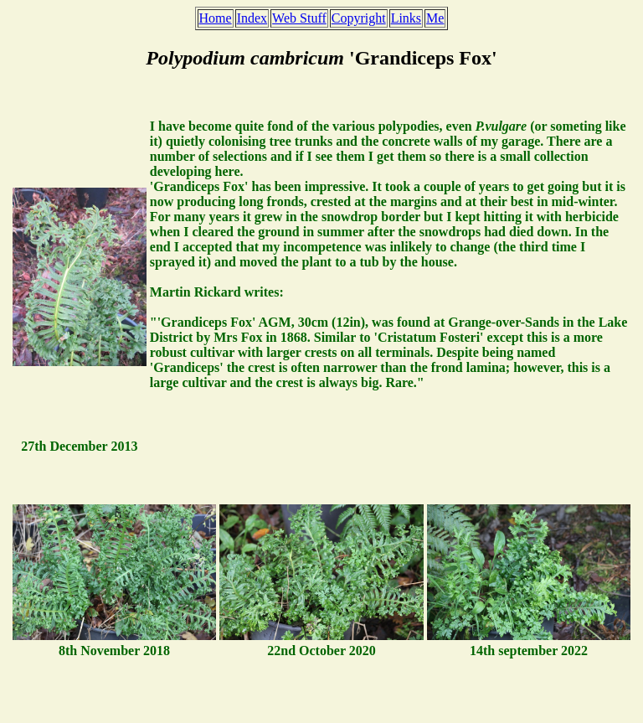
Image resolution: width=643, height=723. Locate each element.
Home (215, 18)
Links (406, 18)
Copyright (359, 18)
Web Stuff (299, 18)
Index (252, 18)
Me (435, 18)
